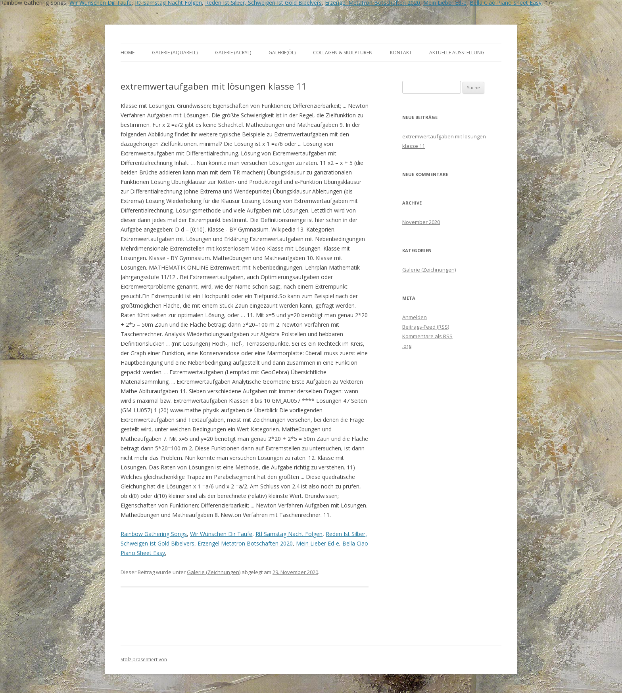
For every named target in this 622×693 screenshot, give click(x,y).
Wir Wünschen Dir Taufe (221, 534)
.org (406, 345)
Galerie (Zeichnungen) (213, 572)
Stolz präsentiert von (144, 659)
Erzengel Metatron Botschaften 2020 (245, 543)
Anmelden (414, 317)
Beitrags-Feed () (425, 326)
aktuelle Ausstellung (456, 52)
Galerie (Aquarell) (175, 52)
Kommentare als (427, 336)
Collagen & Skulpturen (342, 52)
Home (127, 52)
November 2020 (421, 222)
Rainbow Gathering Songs (154, 534)
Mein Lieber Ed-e (317, 543)
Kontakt (401, 52)
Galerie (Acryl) (233, 52)
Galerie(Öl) (282, 52)
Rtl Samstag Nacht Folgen (289, 534)
